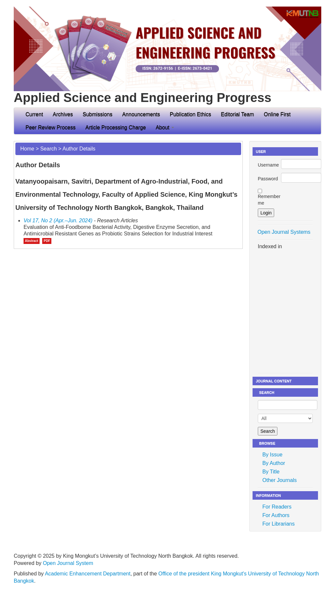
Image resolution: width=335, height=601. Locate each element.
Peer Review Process (51, 127)
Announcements (141, 114)
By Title (270, 471)
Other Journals (279, 480)
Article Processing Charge (115, 127)
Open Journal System (68, 563)
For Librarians (278, 524)
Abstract (31, 241)
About (165, 127)
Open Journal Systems (283, 232)
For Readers (276, 507)
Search (48, 148)
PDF (47, 241)
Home (27, 148)
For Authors (276, 515)
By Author (273, 463)
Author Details (79, 148)
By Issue (272, 454)
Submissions (98, 114)
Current (34, 114)
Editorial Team (237, 114)
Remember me (269, 200)
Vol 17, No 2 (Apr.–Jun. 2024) (58, 220)
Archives (63, 114)
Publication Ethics (190, 114)
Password (268, 178)
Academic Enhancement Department (87, 573)
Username (268, 165)
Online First (277, 114)
